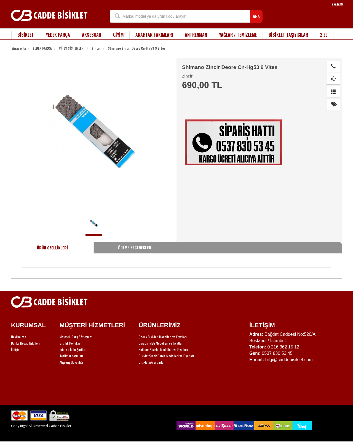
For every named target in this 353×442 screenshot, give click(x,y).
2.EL (323, 34)
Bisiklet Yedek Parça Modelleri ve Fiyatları (166, 355)
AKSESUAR (91, 34)
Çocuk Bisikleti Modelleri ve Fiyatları (163, 336)
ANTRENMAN (196, 34)
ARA (256, 16)
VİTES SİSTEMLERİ (72, 48)
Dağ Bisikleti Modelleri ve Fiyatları (161, 343)
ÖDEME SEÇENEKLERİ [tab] (135, 247)
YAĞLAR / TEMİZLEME (238, 34)
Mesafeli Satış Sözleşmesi (76, 336)
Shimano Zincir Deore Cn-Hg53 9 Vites (136, 48)
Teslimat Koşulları (71, 355)
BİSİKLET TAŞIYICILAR (288, 34)
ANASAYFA (337, 4)
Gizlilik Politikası (70, 343)
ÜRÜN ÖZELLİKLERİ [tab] (52, 248)
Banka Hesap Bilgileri (25, 343)
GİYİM (118, 34)
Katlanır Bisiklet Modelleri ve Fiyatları (163, 349)
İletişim (15, 349)
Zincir (96, 48)
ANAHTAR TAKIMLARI (154, 34)
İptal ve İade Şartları (73, 349)
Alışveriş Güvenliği (71, 362)
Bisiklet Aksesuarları (152, 362)
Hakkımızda (18, 336)
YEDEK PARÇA (58, 34)
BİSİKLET (25, 34)
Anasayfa (19, 48)
